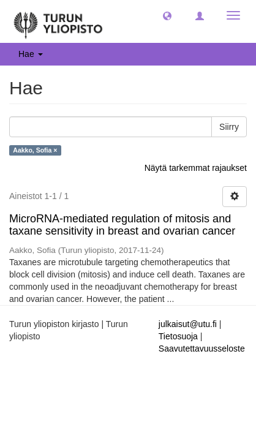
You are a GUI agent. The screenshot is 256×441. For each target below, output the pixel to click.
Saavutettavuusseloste (202, 348)
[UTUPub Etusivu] (58, 21)
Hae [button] (30, 54)
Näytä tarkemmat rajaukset (196, 168)
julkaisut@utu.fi (188, 324)
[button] (167, 15)
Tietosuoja (178, 336)
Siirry (229, 127)
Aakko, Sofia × (35, 150)
